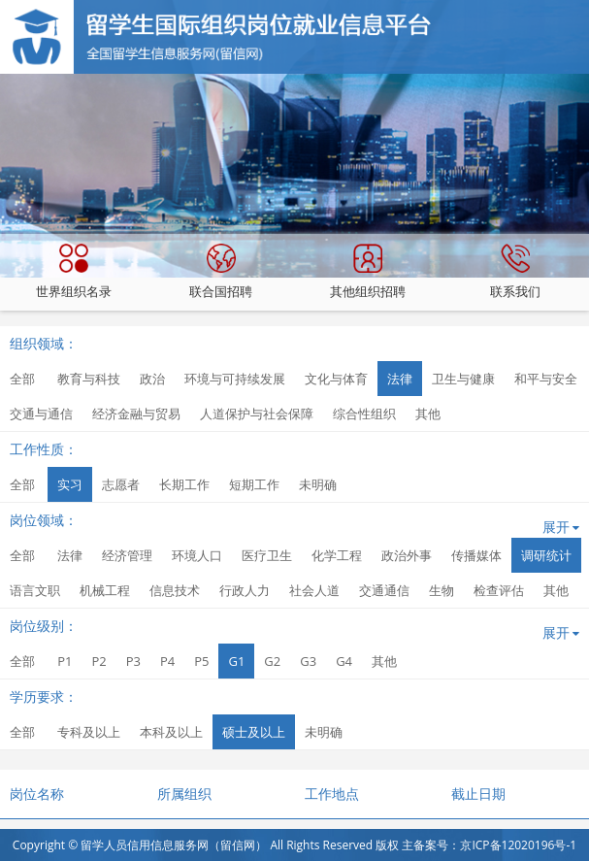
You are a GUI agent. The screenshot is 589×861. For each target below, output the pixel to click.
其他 (428, 413)
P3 (133, 661)
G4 (344, 661)
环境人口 (197, 555)
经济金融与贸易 (136, 413)
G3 (308, 661)
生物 (441, 590)
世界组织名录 (74, 272)
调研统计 (546, 555)
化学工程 (336, 555)
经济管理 (127, 555)
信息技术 (174, 590)
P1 (64, 661)
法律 (399, 378)
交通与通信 (41, 413)
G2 (272, 661)
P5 (201, 661)
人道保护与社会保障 (256, 413)
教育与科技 (88, 378)
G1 (236, 661)
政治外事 (406, 555)
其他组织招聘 (368, 272)
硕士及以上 (253, 732)
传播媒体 (476, 555)
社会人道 (314, 590)
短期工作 (254, 484)
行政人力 (244, 590)
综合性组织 (364, 413)
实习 (69, 484)
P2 (98, 661)
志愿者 (121, 484)
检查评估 (499, 590)
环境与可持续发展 (234, 378)
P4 (167, 661)
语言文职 (35, 590)
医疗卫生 (267, 555)
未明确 (318, 484)
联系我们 (515, 272)
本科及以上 (171, 732)
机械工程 (105, 590)
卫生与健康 (463, 378)
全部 (22, 378)
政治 (152, 378)
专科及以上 (88, 732)
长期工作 (184, 484)
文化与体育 (336, 378)
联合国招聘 (220, 272)
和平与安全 (545, 378)
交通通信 (384, 590)
